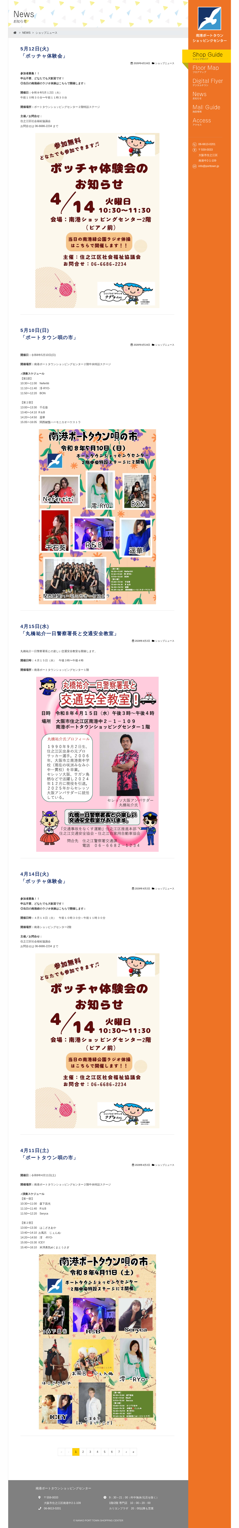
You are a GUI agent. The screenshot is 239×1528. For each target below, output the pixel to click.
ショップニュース (46, 32)
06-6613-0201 (52, 1508)
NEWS (26, 32)
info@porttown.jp (208, 166)
